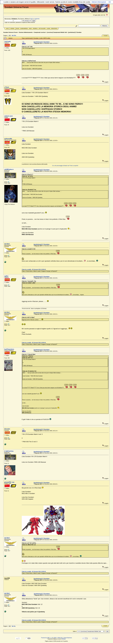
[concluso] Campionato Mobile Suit (57, 32)
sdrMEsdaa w (8, 169)
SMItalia (64, 639)
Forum (12, 28)
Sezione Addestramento (26, 32)
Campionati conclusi (40, 32)
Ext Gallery (42, 28)
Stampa (106, 35)
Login (48, 28)
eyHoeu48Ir (8, 138)
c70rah (6, 87)
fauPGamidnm (9, 349)
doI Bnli (7, 244)
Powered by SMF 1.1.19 (47, 637)
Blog (17, 28)
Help (30, 28)
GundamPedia (24, 28)
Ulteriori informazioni (98, 2)
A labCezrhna (8, 451)
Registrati (54, 28)
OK (110, 2)
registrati (36, 18)
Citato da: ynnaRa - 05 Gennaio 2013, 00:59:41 (34, 269)
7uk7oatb (7, 41)
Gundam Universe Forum (10, 32)
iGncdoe (7, 429)
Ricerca (35, 28)
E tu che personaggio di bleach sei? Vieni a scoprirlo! (65, 165)
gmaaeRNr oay (9, 482)
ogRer (6, 276)
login (31, 18)
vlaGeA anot (8, 116)
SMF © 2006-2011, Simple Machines (63, 637)
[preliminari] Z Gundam (74, 32)
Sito (7, 28)
